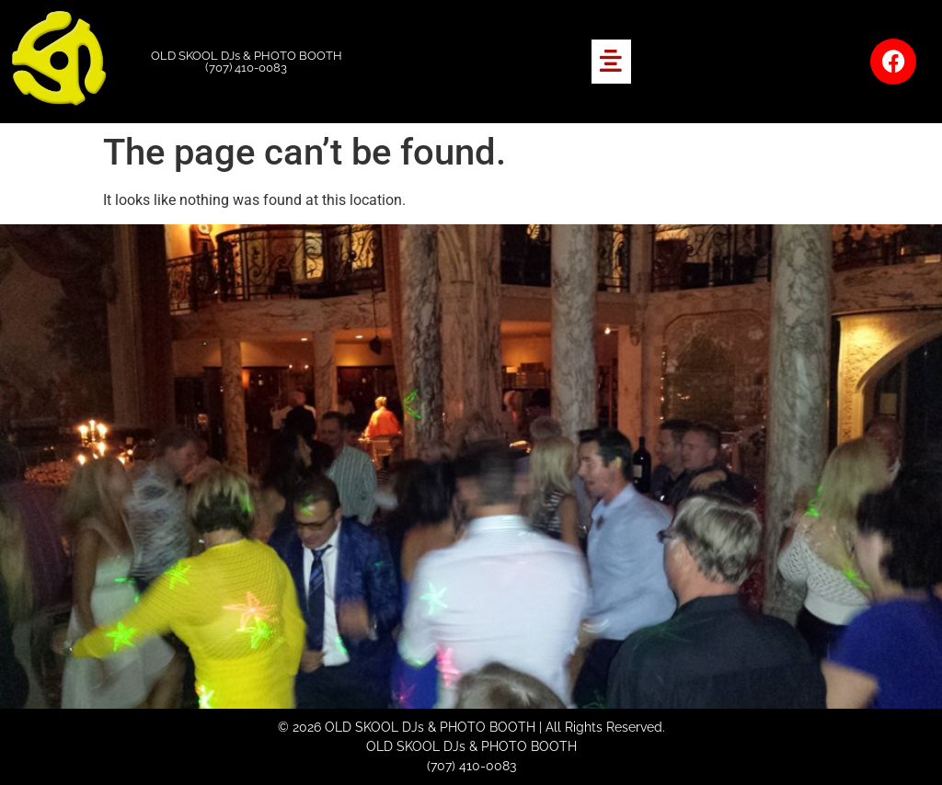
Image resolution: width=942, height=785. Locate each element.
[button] (611, 62)
